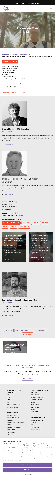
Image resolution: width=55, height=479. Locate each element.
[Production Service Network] (6, 8)
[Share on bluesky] (17, 87)
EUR (8, 395)
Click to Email (7, 132)
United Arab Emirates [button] (11, 223)
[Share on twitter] (5, 87)
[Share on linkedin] (12, 87)
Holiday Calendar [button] (41, 330)
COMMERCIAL (35, 395)
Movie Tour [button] (27, 334)
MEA (8, 402)
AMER (8, 400)
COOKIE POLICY (36, 430)
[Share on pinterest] (10, 87)
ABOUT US (10, 435)
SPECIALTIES (35, 412)
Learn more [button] (27, 378)
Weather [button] (9, 330)
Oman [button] (5, 227)
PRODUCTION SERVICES (14, 427)
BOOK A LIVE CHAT (37, 420)
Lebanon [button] (45, 223)
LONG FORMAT (35, 405)
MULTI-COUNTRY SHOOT (15, 405)
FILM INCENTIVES (12, 415)
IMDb (3, 190)
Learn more (18, 460)
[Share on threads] (8, 87)
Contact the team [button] (10, 61)
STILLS (33, 402)
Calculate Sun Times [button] (23, 330)
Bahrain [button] (26, 223)
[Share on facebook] (3, 87)
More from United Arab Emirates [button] (15, 92)
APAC (8, 397)
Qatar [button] (13, 227)
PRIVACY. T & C (36, 427)
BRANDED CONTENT (37, 397)
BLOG (32, 425)
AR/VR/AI (34, 409)
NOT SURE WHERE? (13, 407)
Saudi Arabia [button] (24, 227)
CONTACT (34, 422)
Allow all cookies (27, 465)
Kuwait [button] (35, 223)
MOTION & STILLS (36, 400)
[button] (51, 8)
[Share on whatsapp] (15, 87)
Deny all (27, 470)
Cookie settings (27, 474)
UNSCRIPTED (35, 407)
